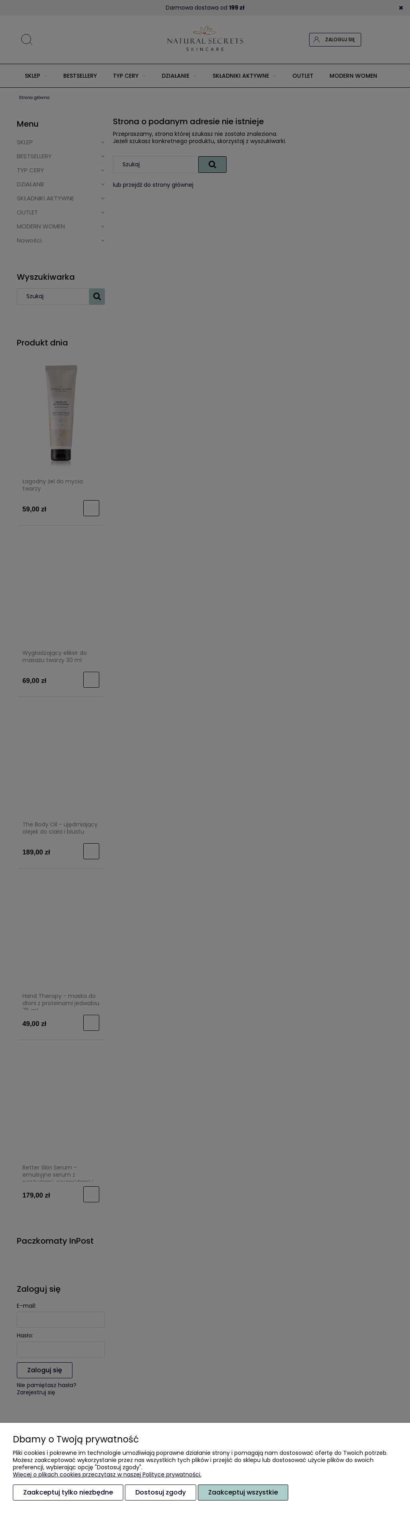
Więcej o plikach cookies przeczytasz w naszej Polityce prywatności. (107, 1474)
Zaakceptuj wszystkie (243, 1492)
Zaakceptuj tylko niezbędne (68, 1492)
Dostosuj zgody (160, 1492)
